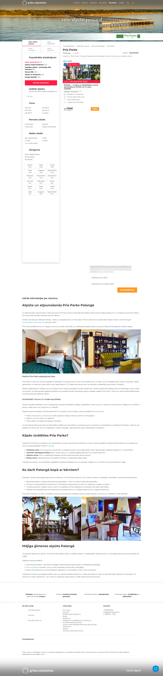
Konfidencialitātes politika (72, 622)
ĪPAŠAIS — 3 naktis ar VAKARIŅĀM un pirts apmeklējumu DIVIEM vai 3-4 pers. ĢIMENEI (81, 87)
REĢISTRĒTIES (127, 290)
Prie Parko (74, 91)
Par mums (66, 610)
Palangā (50, 446)
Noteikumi (66, 618)
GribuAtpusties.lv (34, 610)
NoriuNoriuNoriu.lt (34, 620)
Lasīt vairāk (67, 61)
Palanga (67, 53)
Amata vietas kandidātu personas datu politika (80, 624)
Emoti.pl (31, 615)
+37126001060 (108, 610)
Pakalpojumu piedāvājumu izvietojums (77, 620)
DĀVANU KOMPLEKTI (41, 83)
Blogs (65, 616)
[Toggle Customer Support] (156, 669)
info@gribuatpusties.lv (111, 612)
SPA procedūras (32, 567)
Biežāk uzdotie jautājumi (72, 614)
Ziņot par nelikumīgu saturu (73, 631)
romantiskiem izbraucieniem (33, 322)
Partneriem (67, 627)
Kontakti (66, 612)
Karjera (65, 629)
